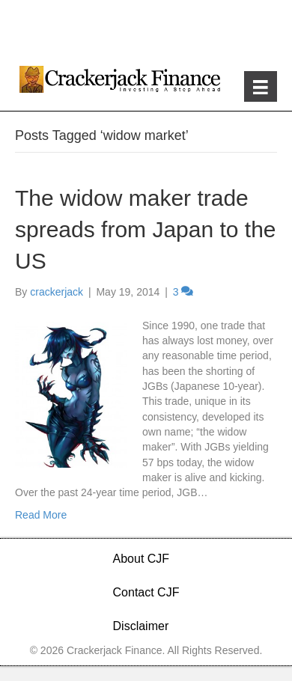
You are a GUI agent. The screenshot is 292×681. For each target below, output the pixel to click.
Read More (41, 515)
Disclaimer (141, 626)
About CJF (141, 558)
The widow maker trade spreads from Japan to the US (145, 229)
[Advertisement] (146, 30)
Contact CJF (146, 592)
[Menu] (260, 86)
